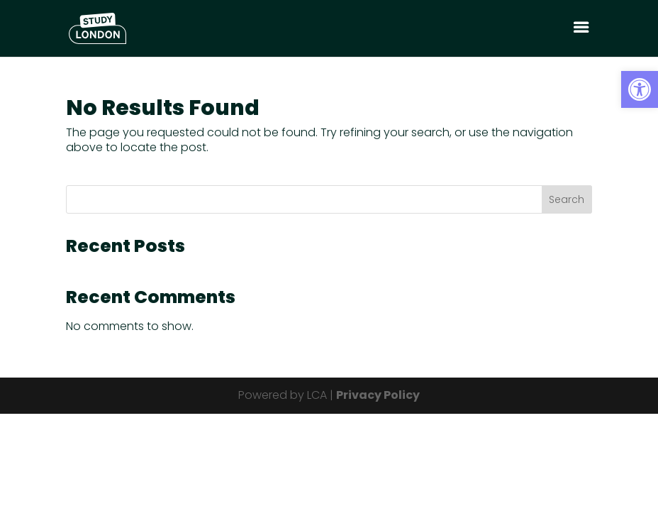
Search (566, 199)
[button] (639, 89)
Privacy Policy (378, 395)
